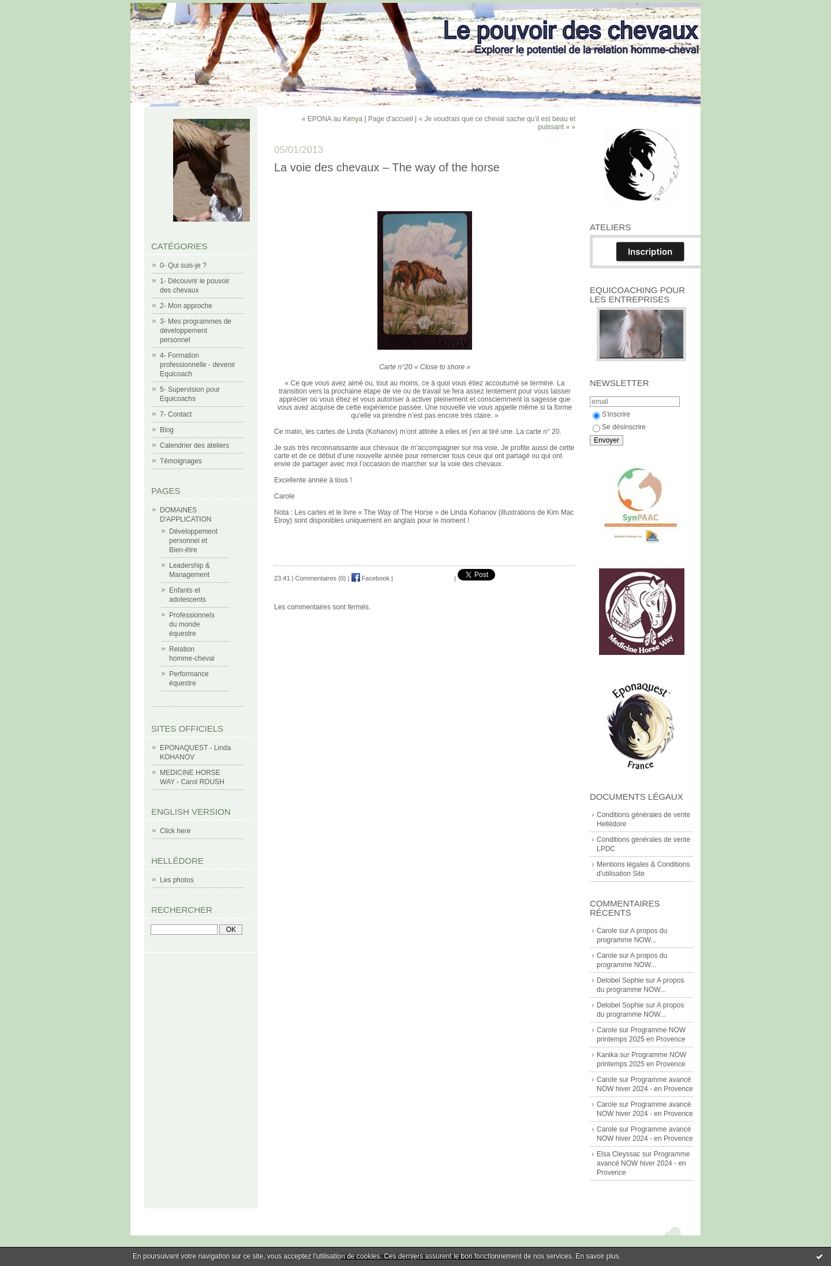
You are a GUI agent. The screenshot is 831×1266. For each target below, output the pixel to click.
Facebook (370, 578)
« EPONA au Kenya (332, 119)
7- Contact (176, 414)
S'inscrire (611, 414)
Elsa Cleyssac (618, 1154)
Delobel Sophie (620, 980)
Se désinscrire (619, 427)
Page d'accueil (390, 119)
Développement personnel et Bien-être (193, 540)
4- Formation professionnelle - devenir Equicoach (197, 364)
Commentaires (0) (320, 578)
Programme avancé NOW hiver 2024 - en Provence (643, 1163)
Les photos (177, 880)
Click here (175, 831)
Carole (607, 931)
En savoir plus (597, 1256)
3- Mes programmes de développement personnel (195, 330)
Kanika (607, 1055)
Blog (167, 430)
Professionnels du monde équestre (192, 624)
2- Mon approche (186, 306)
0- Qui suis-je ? (183, 265)
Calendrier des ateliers (194, 445)
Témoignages (181, 461)
